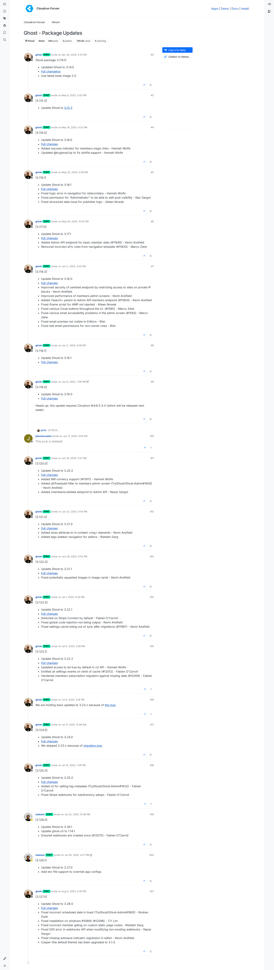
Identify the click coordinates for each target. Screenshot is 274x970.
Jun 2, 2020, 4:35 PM (74, 266)
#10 (152, 436)
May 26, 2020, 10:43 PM (75, 221)
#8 (152, 345)
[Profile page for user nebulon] (28, 817)
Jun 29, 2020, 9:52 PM (74, 556)
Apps (214, 8)
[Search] (4, 40)
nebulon (40, 814)
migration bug (92, 745)
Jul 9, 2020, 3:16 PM (73, 699)
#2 (152, 54)
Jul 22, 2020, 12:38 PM (77, 814)
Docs (235, 8)
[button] (4, 958)
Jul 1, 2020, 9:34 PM (73, 597)
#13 (152, 556)
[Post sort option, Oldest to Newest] (177, 57)
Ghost (41, 41)
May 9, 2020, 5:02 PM (74, 95)
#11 (152, 458)
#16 (152, 699)
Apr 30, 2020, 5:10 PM (74, 54)
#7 (152, 266)
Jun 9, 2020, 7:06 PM (74, 381)
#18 (152, 765)
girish (38, 54)
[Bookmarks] (4, 33)
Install (245, 8)
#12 (152, 511)
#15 (152, 646)
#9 (152, 381)
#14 (152, 597)
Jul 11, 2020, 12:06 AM (74, 724)
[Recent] (4, 11)
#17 (152, 724)
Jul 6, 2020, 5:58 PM (73, 646)
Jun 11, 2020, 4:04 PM (75, 436)
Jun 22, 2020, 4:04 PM (74, 511)
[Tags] (4, 18)
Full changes (49, 144)
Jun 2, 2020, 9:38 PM (74, 345)
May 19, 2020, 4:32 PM (74, 127)
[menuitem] (269, 4)
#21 (152, 891)
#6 (152, 221)
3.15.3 (68, 108)
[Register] (269, 11)
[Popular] (4, 25)
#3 (152, 95)
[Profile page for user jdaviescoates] (28, 438)
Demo (225, 8)
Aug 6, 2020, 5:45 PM (74, 891)
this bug (110, 705)
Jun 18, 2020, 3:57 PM (74, 458)
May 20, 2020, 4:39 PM (75, 172)
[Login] (269, 4)
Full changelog (51, 71)
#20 (151, 855)
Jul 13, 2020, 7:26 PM (74, 765)
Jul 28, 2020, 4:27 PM (77, 855)
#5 (152, 172)
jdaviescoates (43, 436)
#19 (152, 814)
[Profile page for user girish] (28, 57)
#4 (152, 127)
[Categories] (4, 4)
